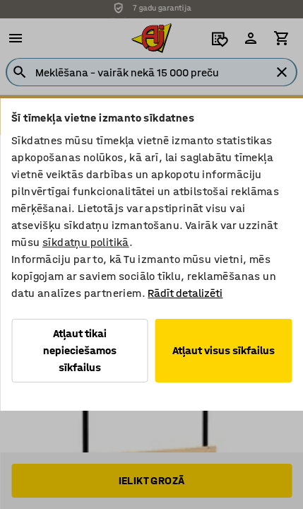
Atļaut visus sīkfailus (223, 350)
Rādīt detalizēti (185, 293)
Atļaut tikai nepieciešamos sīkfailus (80, 350)
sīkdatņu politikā (85, 242)
